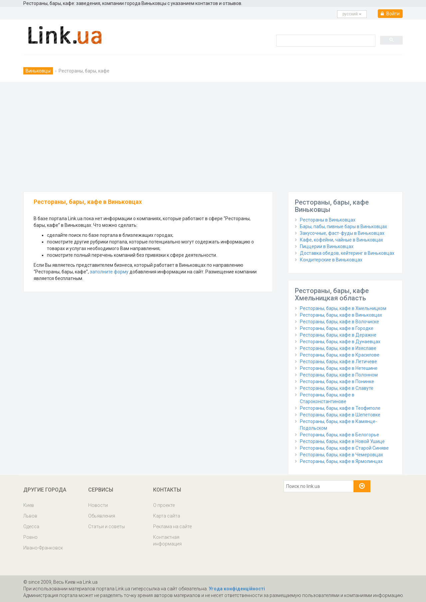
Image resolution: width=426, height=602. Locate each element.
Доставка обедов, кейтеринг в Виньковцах (347, 253)
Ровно (30, 537)
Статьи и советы (106, 526)
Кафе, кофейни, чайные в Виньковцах (341, 239)
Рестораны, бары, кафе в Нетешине (338, 368)
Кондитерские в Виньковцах (331, 259)
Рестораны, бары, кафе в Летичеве (338, 361)
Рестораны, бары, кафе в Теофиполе (340, 408)
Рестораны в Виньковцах (327, 220)
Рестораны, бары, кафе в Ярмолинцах (341, 461)
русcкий (351, 14)
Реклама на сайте (172, 526)
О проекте (164, 505)
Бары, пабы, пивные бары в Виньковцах (343, 226)
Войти (390, 13)
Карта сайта (166, 516)
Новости (98, 505)
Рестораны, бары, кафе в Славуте (336, 388)
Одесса (31, 526)
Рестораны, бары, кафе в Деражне (338, 335)
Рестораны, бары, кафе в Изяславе (338, 348)
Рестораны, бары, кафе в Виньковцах (341, 315)
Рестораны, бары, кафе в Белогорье (339, 434)
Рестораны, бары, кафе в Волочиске (339, 321)
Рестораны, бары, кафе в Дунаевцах (340, 341)
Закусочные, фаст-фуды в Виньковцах (342, 233)
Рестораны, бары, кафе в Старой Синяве (344, 448)
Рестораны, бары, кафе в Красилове (339, 355)
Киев (28, 505)
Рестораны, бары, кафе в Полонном (339, 374)
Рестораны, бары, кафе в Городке (336, 328)
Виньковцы (38, 71)
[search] (325, 40)
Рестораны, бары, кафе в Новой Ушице (342, 441)
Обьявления (101, 516)
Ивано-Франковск (43, 547)
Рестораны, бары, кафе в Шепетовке (340, 414)
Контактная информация (167, 540)
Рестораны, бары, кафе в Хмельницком (343, 308)
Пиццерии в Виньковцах (326, 246)
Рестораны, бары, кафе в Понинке (337, 381)
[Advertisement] (213, 135)
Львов (30, 516)
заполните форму (109, 271)
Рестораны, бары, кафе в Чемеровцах (341, 454)
